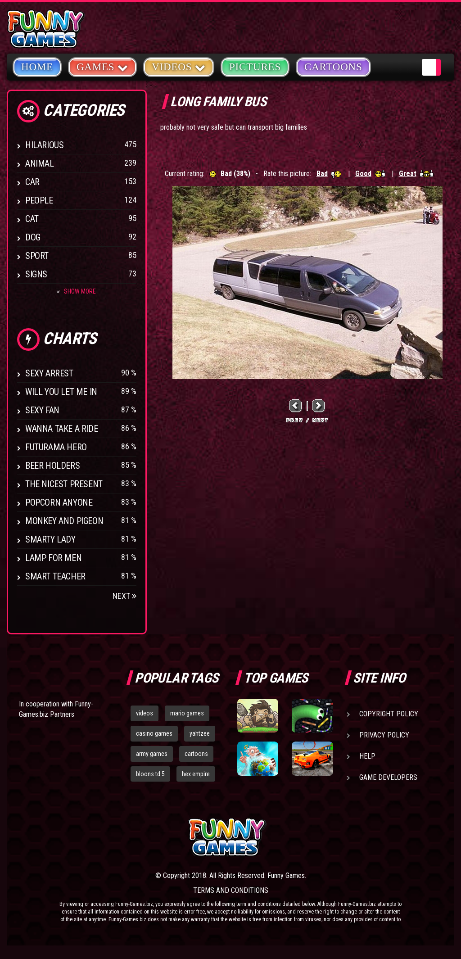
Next (124, 596)
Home (37, 66)
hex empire (196, 774)
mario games (187, 713)
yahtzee (200, 733)
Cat (32, 218)
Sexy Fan (42, 410)
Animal (39, 163)
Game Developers (388, 777)
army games (151, 753)
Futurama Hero (56, 447)
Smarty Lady (50, 539)
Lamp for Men (53, 557)
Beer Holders (52, 465)
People (39, 200)
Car (32, 181)
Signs (36, 274)
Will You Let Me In (61, 391)
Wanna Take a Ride (61, 428)
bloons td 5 (150, 774)
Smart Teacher (55, 576)
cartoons (196, 753)
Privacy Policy (384, 735)
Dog (33, 237)
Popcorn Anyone (58, 502)
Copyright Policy (388, 714)
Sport (37, 255)
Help (367, 756)
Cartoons (333, 66)
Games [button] (102, 66)
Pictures (255, 66)
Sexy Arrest (49, 373)
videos (144, 713)
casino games (154, 733)
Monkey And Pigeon (64, 521)
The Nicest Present (64, 484)
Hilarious (44, 145)
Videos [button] (179, 66)
